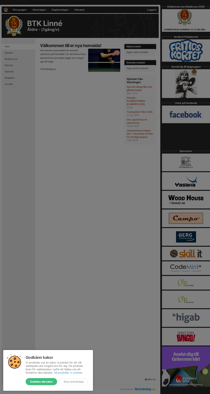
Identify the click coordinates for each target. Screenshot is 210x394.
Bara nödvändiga (74, 381)
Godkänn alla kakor (41, 381)
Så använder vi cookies (68, 372)
